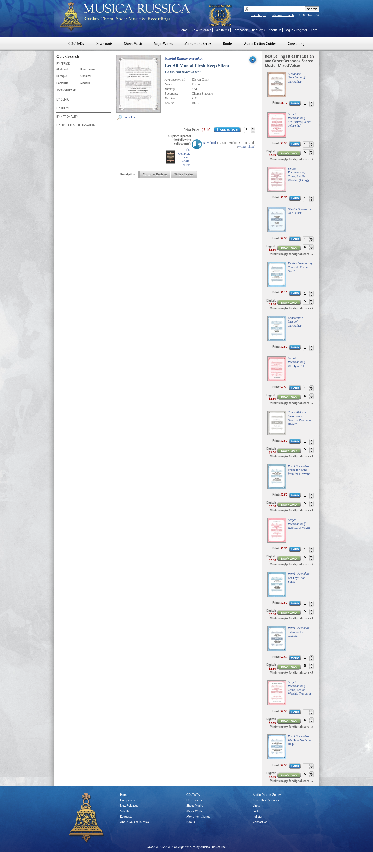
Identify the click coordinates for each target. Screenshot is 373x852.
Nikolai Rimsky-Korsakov (184, 58)
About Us (274, 30)
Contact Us (260, 822)
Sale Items (222, 30)
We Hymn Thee (297, 366)
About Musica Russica (134, 822)
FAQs (256, 811)
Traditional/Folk (66, 90)
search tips (258, 15)
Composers (240, 30)
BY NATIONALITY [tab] (67, 117)
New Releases (201, 30)
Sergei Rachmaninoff (296, 116)
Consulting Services (266, 800)
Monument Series (198, 44)
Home (183, 30)
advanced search (283, 15)
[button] (253, 128)
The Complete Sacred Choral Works (184, 157)
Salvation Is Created (295, 634)
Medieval (62, 69)
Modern (85, 83)
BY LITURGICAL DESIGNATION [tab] (75, 126)
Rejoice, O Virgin (299, 527)
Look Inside (131, 117)
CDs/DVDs (76, 44)
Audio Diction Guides (260, 44)
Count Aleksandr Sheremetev (298, 414)
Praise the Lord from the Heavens (299, 471)
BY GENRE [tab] (62, 100)
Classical (85, 76)
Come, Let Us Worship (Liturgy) (299, 178)
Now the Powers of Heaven (300, 422)
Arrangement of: (175, 79)
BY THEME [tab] (63, 108)
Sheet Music (133, 44)
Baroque (61, 76)
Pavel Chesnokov (298, 466)
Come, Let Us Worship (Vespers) (299, 691)
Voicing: (170, 89)
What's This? (246, 146)
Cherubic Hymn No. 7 (298, 269)
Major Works (163, 44)
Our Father (294, 81)
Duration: (171, 98)
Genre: (169, 84)
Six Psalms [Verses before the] (299, 123)
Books (228, 44)
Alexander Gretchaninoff (296, 75)
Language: (171, 93)
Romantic (62, 83)
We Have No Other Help (300, 742)
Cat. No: (170, 103)
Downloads (104, 44)
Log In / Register (296, 30)
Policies (258, 816)
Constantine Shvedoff (295, 319)
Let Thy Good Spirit (296, 579)
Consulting (296, 44)
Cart (314, 30)
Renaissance (88, 69)
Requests (258, 30)
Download (209, 143)
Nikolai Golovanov (299, 209)
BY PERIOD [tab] (63, 64)
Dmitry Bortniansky (300, 263)
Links (256, 805)
